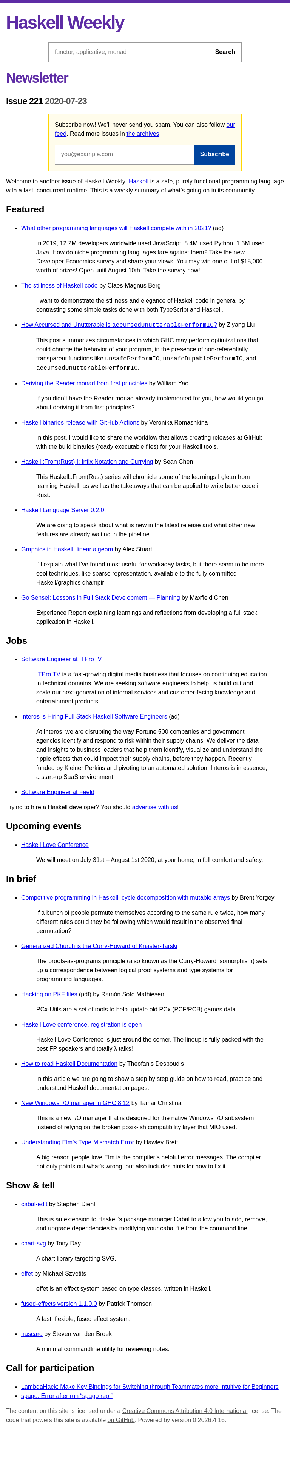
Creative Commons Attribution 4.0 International (185, 1411)
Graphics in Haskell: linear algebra (67, 549)
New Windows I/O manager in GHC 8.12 (75, 1103)
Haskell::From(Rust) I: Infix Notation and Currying (87, 462)
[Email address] (124, 154)
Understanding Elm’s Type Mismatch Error (77, 1142)
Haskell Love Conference (55, 845)
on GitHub (121, 1420)
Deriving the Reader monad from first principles (84, 383)
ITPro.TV (48, 674)
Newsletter (37, 78)
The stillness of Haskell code (59, 285)
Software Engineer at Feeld (57, 792)
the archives (142, 134)
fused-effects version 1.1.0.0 (59, 1304)
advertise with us (154, 807)
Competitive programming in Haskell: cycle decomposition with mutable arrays (125, 897)
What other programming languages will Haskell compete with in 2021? (116, 228)
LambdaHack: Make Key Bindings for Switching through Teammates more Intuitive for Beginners (150, 1387)
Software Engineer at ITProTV (61, 659)
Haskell (138, 181)
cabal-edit (34, 1204)
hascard (32, 1334)
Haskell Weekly (65, 22)
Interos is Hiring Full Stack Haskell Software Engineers (94, 716)
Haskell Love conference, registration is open (81, 1024)
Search (225, 52)
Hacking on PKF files (49, 994)
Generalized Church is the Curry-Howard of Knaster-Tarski (99, 946)
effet (27, 1273)
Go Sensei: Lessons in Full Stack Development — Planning (101, 597)
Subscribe (214, 154)
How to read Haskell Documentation (69, 1063)
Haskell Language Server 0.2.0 (62, 510)
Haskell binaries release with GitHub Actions (80, 422)
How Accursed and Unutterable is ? (119, 325)
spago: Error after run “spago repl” (67, 1396)
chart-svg (33, 1243)
